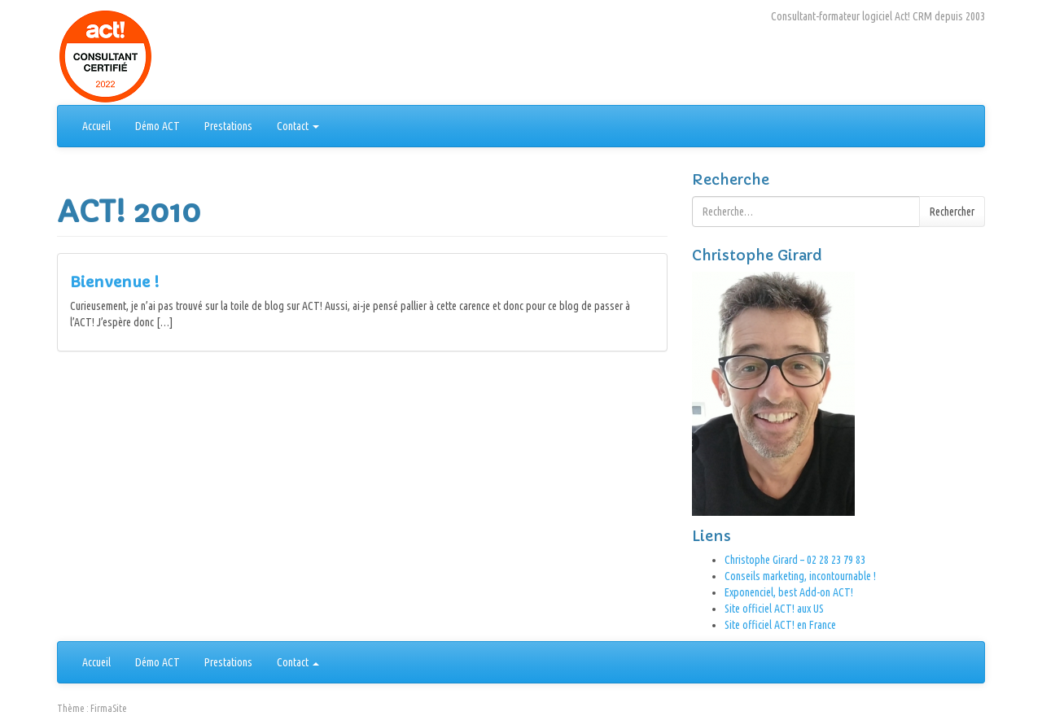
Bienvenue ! (114, 282)
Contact (298, 126)
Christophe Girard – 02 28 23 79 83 (795, 559)
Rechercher (952, 211)
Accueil (96, 126)
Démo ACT (157, 126)
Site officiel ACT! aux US (774, 608)
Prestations (228, 126)
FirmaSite (108, 708)
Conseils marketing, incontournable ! (800, 576)
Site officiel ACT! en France (780, 624)
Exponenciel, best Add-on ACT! (789, 592)
